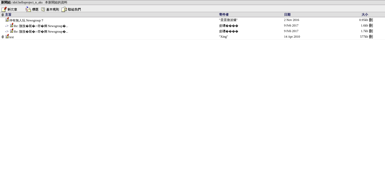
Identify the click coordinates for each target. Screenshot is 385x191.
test (11, 37)
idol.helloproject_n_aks (28, 2)
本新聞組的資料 (56, 2)
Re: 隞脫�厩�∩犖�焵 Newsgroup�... (41, 26)
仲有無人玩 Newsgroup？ (26, 20)
